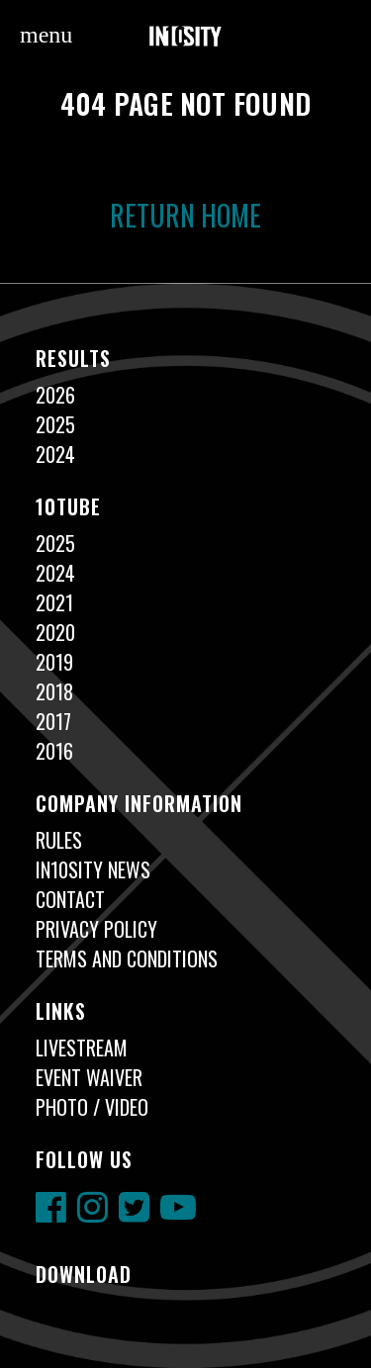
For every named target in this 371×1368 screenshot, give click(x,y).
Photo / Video (92, 1107)
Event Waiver (89, 1077)
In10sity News (93, 869)
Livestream (82, 1047)
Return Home (185, 215)
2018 (54, 691)
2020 (55, 632)
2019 (54, 662)
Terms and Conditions (127, 958)
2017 (53, 721)
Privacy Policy (96, 929)
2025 (55, 424)
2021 (54, 602)
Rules (59, 840)
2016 (54, 751)
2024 (55, 454)
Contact (70, 899)
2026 (55, 395)
